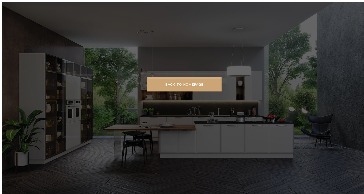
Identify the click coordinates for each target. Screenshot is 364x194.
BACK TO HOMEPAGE (184, 84)
